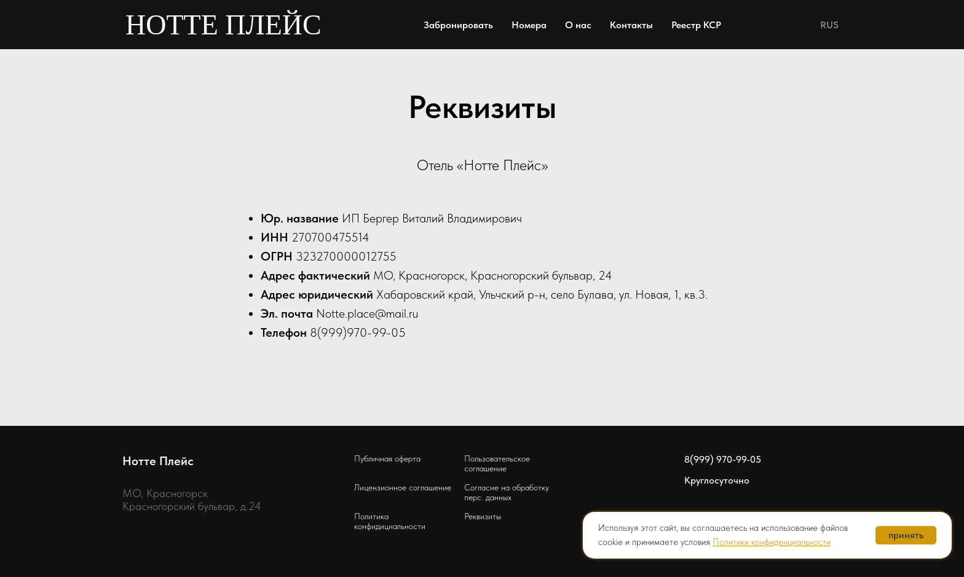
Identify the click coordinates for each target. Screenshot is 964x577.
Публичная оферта (387, 458)
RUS (829, 25)
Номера (529, 25)
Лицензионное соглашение (402, 487)
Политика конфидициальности (389, 521)
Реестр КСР (696, 25)
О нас (578, 25)
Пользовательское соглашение (497, 463)
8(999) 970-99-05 (722, 459)
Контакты (631, 25)
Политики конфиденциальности (772, 542)
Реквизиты (482, 516)
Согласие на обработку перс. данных (506, 492)
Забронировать (458, 25)
